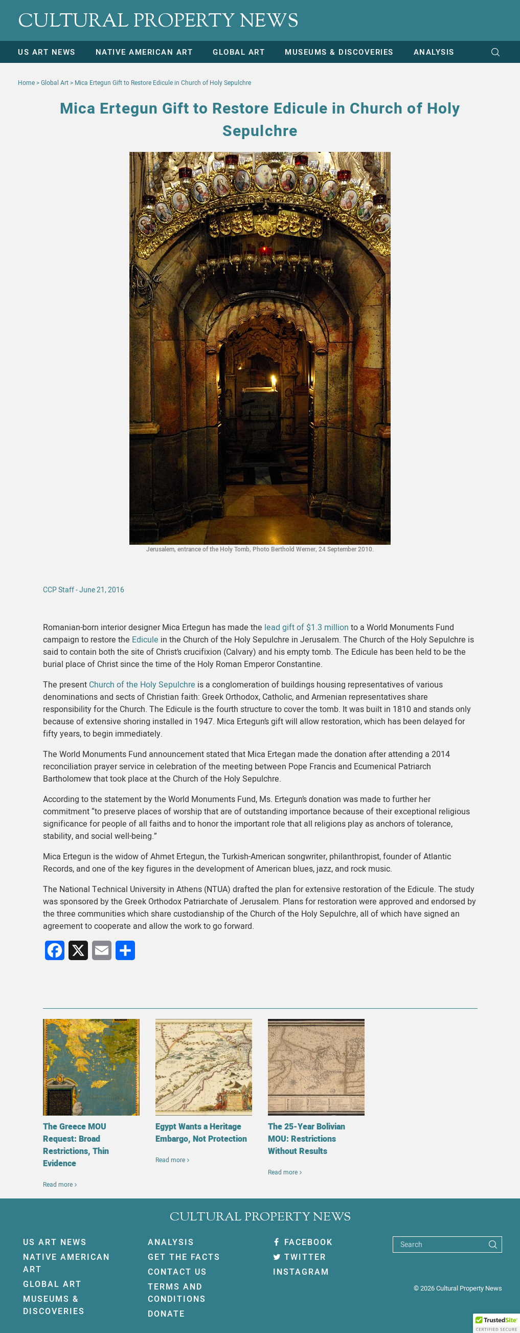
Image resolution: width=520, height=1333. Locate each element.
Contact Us (177, 1272)
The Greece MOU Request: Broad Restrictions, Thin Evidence (76, 1145)
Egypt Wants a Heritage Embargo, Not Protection (201, 1133)
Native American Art (144, 52)
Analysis (434, 52)
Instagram (301, 1272)
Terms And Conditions (177, 1293)
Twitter (299, 1257)
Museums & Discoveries (339, 52)
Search (411, 1244)
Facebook (303, 1242)
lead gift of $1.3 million (306, 627)
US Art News (47, 52)
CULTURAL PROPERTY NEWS (158, 22)
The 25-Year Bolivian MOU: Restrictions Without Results (306, 1139)
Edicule (145, 640)
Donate (166, 1314)
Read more (58, 1184)
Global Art (239, 52)
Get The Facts (184, 1257)
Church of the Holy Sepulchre (142, 685)
